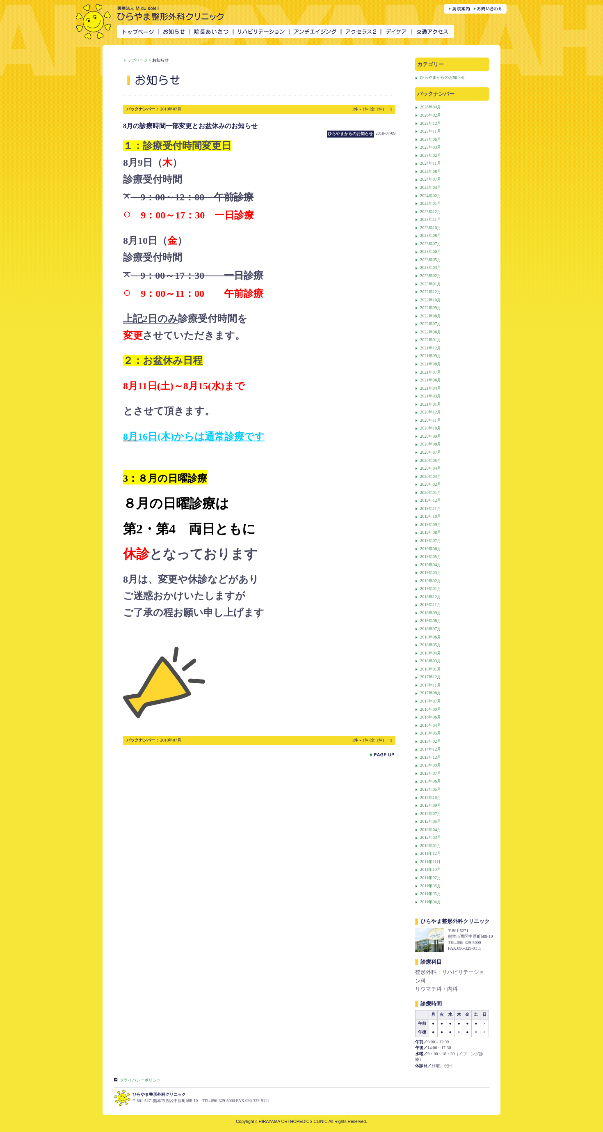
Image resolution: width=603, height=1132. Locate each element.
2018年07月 (430, 629)
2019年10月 (430, 516)
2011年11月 (430, 861)
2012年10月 (430, 797)
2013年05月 (430, 789)
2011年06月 (430, 886)
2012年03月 (430, 837)
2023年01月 (430, 284)
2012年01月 (430, 845)
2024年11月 (430, 163)
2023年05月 (430, 259)
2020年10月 (430, 428)
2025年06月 (430, 139)
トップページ (135, 60)
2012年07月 (430, 813)
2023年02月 (430, 275)
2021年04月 (430, 388)
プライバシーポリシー (140, 1080)
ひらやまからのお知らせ (442, 77)
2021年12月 (430, 348)
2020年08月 (430, 444)
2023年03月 (430, 267)
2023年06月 (430, 251)
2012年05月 (430, 821)
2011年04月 (430, 902)
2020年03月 (430, 476)
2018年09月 (430, 613)
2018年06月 (430, 637)
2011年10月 (430, 869)
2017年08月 (430, 693)
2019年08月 (430, 532)
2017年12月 (430, 677)
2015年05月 (430, 733)
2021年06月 (430, 380)
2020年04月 (430, 468)
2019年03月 (430, 572)
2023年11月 (430, 219)
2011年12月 (430, 853)
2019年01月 (430, 588)
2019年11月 (430, 508)
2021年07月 (430, 372)
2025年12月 (430, 123)
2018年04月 (430, 653)
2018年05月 (430, 645)
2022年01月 (430, 340)
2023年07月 (430, 243)
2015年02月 (430, 741)
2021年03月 (430, 396)
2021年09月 (430, 356)
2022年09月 (430, 307)
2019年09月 (430, 524)
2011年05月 (430, 893)
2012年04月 (430, 829)
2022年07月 (430, 323)
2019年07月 (430, 540)
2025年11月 (430, 131)
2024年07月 (430, 179)
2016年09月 (430, 709)
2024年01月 (430, 203)
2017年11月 (430, 685)
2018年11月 (430, 604)
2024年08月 (430, 171)
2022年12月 (430, 291)
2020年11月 (430, 420)
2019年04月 (430, 565)
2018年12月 (430, 597)
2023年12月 (430, 211)
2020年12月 (430, 412)
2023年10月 (430, 227)
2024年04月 (430, 187)
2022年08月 (430, 316)
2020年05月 (430, 460)
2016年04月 (430, 725)
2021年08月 (430, 364)
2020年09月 (430, 436)
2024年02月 (430, 195)
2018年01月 (430, 669)
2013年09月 (430, 765)
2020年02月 (430, 484)
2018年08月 (430, 620)
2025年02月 (430, 155)
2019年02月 (430, 581)
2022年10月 (430, 300)
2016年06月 (430, 717)
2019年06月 (430, 548)
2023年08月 (430, 235)
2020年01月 (430, 492)
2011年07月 (430, 877)
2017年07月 (430, 701)
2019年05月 (430, 556)
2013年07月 (430, 773)
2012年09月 (430, 805)
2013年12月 (430, 757)
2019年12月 (430, 500)
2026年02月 (430, 115)
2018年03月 (430, 661)
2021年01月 (430, 404)
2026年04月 (430, 107)
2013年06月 (430, 781)
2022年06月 (430, 332)
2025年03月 (430, 147)
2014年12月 (430, 749)
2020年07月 (430, 452)
